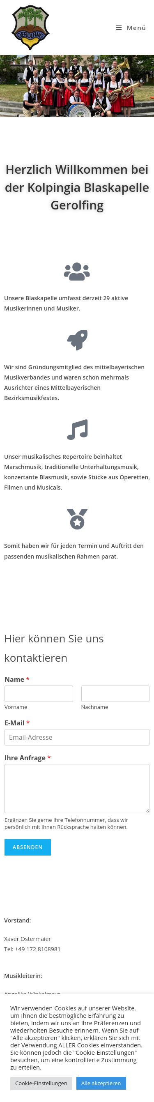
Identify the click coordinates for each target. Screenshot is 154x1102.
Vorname (16, 707)
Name (17, 679)
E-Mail (17, 723)
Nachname (94, 707)
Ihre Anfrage (28, 758)
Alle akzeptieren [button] (101, 1083)
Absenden (28, 847)
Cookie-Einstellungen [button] (41, 1083)
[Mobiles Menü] (131, 27)
